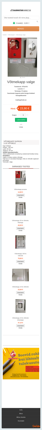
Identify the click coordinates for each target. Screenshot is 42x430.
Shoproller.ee (36, 426)
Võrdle (21, 127)
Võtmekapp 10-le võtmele (20, 287)
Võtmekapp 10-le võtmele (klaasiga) (20, 319)
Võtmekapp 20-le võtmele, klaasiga (20, 221)
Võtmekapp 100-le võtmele (20, 254)
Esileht (4, 34)
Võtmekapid (11, 34)
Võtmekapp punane (20, 189)
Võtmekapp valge (21, 34)
